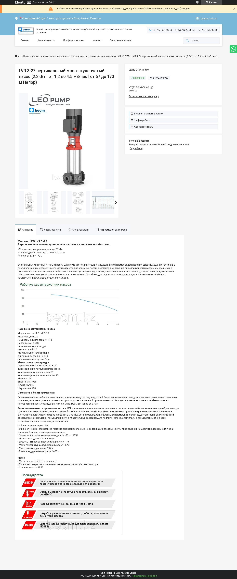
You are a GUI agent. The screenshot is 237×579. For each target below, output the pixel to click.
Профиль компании (73, 40)
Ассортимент (45, 40)
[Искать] (187, 40)
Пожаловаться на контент (145, 576)
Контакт (97, 40)
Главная (25, 40)
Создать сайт (39, 2)
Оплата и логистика (120, 40)
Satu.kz (133, 573)
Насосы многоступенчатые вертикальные (46, 56)
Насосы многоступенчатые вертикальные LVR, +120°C (100, 56)
